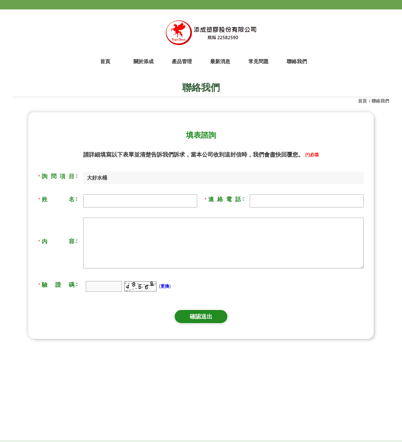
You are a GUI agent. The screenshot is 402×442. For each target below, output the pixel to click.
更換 (164, 286)
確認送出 (201, 316)
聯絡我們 (380, 100)
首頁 (363, 100)
